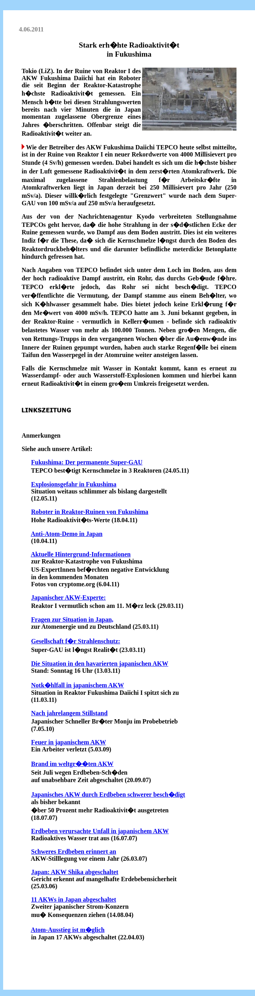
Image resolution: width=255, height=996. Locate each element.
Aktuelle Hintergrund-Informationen (81, 554)
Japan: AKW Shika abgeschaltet (74, 872)
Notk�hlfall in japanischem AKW (77, 685)
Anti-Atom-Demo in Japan (66, 533)
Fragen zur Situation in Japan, (72, 619)
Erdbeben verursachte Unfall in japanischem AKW (100, 831)
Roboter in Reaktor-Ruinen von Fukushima (89, 511)
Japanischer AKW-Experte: (68, 597)
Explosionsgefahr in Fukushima (73, 484)
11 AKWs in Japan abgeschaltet (73, 899)
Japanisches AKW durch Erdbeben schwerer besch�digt (108, 794)
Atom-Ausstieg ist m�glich (68, 929)
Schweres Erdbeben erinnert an (73, 851)
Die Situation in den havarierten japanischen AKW (99, 663)
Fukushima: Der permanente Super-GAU (86, 462)
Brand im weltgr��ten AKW (72, 763)
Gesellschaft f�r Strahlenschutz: (75, 641)
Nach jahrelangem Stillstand (69, 713)
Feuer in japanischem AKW (68, 742)
